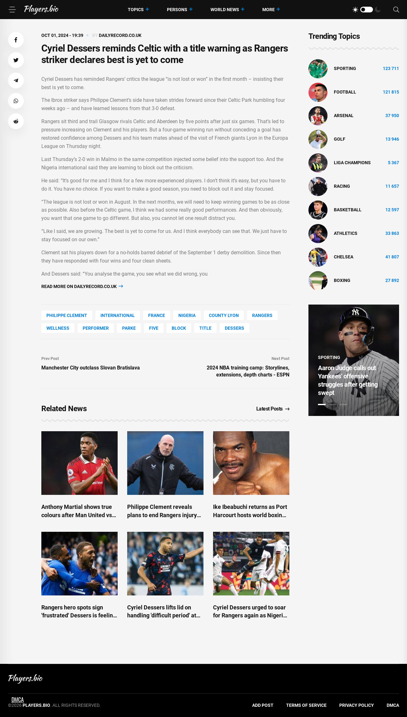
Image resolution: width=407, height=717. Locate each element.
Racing (342, 186)
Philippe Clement (66, 315)
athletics (345, 233)
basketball (348, 209)
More (268, 9)
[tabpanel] (353, 360)
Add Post (262, 705)
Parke (129, 328)
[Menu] (12, 9)
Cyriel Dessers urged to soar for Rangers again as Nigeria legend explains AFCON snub (250, 615)
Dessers (234, 328)
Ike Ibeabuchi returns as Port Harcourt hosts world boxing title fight (250, 514)
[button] (16, 40)
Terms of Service (306, 705)
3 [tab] (343, 404)
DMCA (393, 705)
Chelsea (343, 256)
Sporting (345, 68)
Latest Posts (273, 409)
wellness (57, 328)
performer (96, 328)
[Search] (396, 10)
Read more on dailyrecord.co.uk (82, 286)
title (205, 328)
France (156, 315)
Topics (136, 9)
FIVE (153, 328)
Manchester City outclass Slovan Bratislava (90, 368)
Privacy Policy (356, 705)
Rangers (262, 315)
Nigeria (187, 315)
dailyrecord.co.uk (120, 35)
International (117, 315)
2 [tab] (332, 404)
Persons (177, 9)
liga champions (352, 162)
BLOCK (179, 328)
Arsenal (344, 115)
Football (345, 92)
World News (224, 9)
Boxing (342, 280)
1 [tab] (322, 404)
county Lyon (224, 315)
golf (339, 139)
